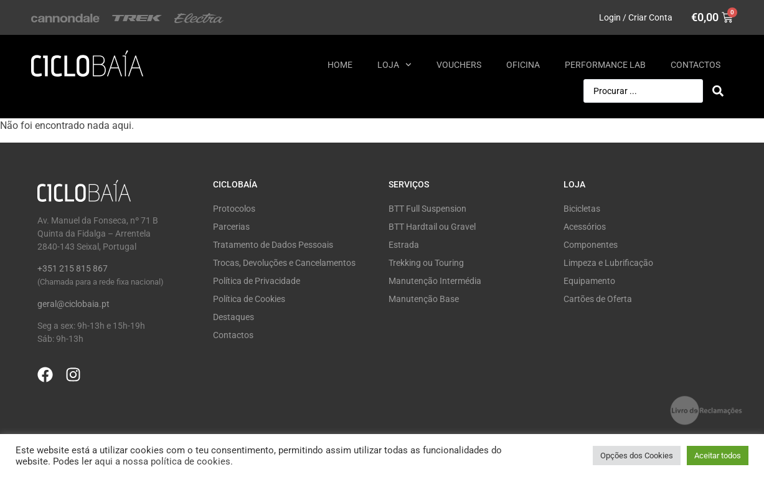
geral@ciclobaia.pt (73, 304)
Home (340, 65)
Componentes (591, 245)
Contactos (695, 65)
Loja (394, 64)
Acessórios (585, 227)
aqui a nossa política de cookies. (164, 461)
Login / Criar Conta (635, 17)
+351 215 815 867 (72, 268)
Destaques (233, 317)
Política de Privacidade (256, 281)
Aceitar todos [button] (717, 455)
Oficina (523, 65)
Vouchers (458, 65)
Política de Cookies (249, 299)
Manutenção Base (424, 299)
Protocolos (234, 209)
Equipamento (589, 281)
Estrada (404, 245)
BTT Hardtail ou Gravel (432, 227)
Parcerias (231, 227)
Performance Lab (605, 65)
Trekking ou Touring (426, 263)
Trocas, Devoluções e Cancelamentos (284, 263)
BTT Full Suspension (427, 209)
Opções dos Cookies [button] (636, 455)
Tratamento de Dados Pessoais (273, 245)
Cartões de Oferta (598, 299)
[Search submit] (718, 91)
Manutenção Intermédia (435, 281)
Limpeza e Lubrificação (608, 263)
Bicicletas (582, 209)
